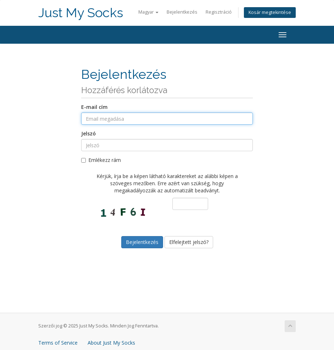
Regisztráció (219, 12)
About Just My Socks (111, 342)
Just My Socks (80, 12)
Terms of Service (58, 342)
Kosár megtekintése (270, 12)
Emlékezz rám (101, 160)
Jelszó (88, 133)
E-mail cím (94, 107)
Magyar (148, 12)
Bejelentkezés (182, 12)
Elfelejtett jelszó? (188, 242)
